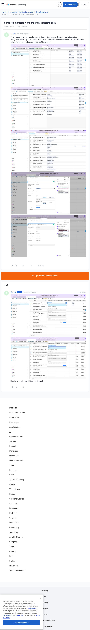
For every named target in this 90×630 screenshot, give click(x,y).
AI (10, 432)
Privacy (45, 608)
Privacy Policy (7, 623)
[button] (2, 5)
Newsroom (13, 565)
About (11, 546)
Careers (12, 551)
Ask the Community (26, 12)
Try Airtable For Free (17, 570)
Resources (13, 508)
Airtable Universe (16, 537)
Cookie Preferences (45, 626)
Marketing (13, 451)
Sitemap (45, 602)
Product (12, 446)
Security (45, 590)
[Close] (40, 606)
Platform (13, 407)
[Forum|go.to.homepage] (16, 4)
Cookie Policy (31, 616)
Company (13, 541)
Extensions (14, 422)
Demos (12, 494)
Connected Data (16, 436)
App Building (14, 427)
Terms (45, 614)
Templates (13, 532)
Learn (11, 474)
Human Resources (17, 460)
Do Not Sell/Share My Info (45, 620)
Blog (11, 556)
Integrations (14, 417)
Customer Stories (16, 499)
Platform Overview (17, 412)
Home (4, 12)
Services (12, 518)
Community (12, 12)
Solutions (13, 441)
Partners (12, 513)
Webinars (13, 503)
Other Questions (42, 12)
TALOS (13, 34)
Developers (14, 522)
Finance (12, 470)
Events (12, 484)
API (45, 596)
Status (12, 561)
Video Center (14, 489)
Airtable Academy (16, 479)
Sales (11, 465)
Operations (14, 455)
